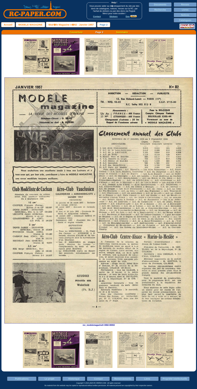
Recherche (160, 9)
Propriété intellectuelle (175, 378)
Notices (185, 15)
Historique (74, 378)
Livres (185, 9)
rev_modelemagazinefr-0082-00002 (98, 324)
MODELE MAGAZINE (30, 24)
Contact (98, 378)
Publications (22, 378)
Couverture (76, 32)
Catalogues (185, 20)
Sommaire (122, 32)
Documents (160, 4)
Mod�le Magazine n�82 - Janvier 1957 (71, 24)
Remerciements (122, 378)
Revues (185, 4)
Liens (147, 378)
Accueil (8, 24)
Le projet (49, 378)
